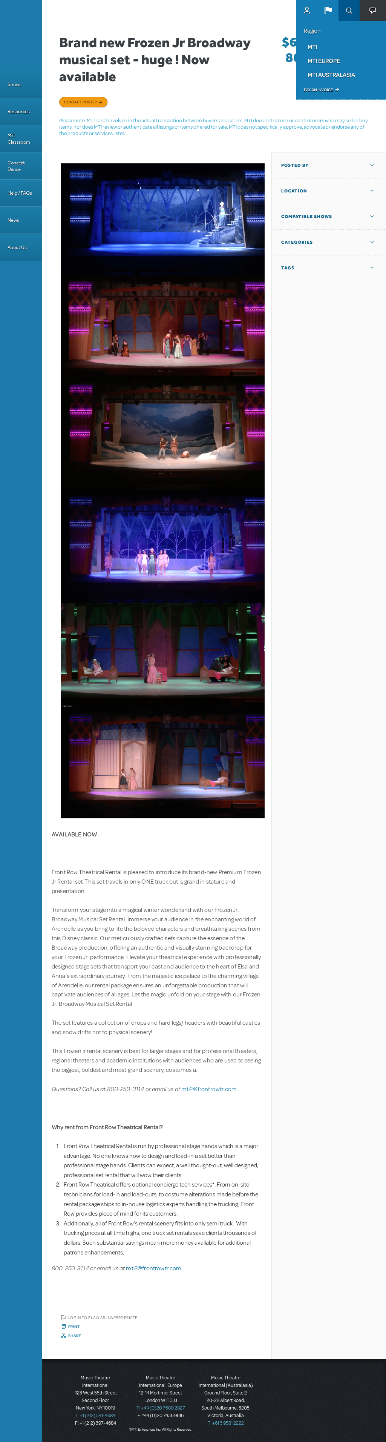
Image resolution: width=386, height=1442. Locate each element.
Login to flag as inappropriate (103, 1317)
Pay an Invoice (318, 89)
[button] (328, 10)
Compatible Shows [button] (306, 216)
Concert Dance (16, 166)
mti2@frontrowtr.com (209, 1089)
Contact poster (80, 102)
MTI (312, 47)
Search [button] (349, 10)
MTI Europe (324, 61)
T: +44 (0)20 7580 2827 (160, 1408)
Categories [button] (297, 242)
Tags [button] (287, 268)
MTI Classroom (19, 138)
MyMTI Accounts (306, 10)
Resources (19, 111)
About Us (17, 247)
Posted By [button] (295, 165)
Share (74, 1335)
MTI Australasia (331, 74)
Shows (14, 84)
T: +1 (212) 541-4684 (95, 1416)
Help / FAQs (20, 193)
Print (74, 1326)
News (13, 220)
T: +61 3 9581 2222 (226, 1423)
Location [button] (294, 191)
